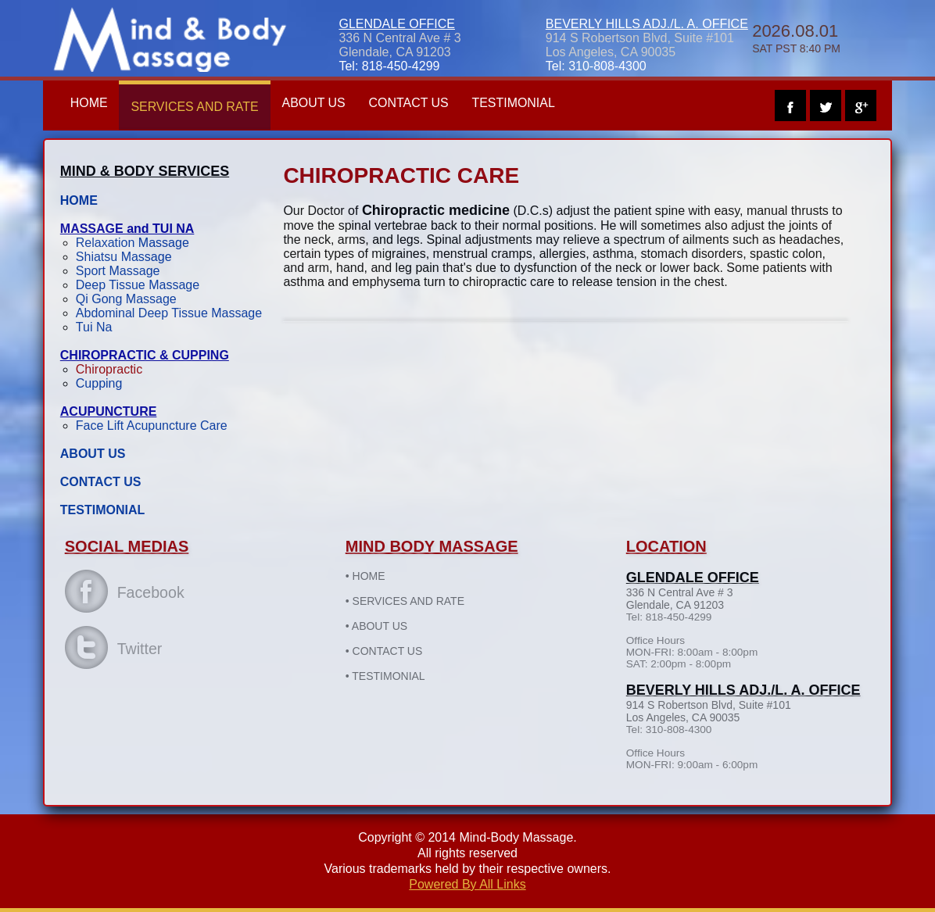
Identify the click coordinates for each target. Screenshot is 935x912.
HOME (93, 102)
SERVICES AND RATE (199, 106)
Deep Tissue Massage (141, 284)
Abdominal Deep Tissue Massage (173, 313)
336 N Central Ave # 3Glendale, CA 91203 (399, 45)
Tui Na (98, 327)
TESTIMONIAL (519, 102)
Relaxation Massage (136, 242)
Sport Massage (122, 270)
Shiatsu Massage (128, 256)
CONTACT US (414, 102)
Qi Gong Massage (130, 299)
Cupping (103, 383)
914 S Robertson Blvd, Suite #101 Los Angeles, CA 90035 (640, 45)
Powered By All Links (467, 884)
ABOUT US (319, 102)
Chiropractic (113, 369)
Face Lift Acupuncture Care (155, 425)
